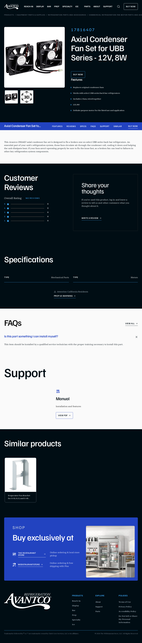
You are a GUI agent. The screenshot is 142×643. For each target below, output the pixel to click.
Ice (73, 624)
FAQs (93, 126)
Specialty (76, 620)
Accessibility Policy (127, 611)
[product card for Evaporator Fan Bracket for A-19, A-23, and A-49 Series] (20, 480)
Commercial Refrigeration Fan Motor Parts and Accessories (94, 15)
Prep (74, 615)
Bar (73, 610)
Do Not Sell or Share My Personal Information (128, 619)
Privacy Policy (125, 607)
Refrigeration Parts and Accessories (41, 15)
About (98, 602)
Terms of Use (125, 602)
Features (57, 126)
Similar (118, 126)
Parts (97, 611)
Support (104, 126)
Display (75, 606)
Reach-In (76, 601)
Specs (83, 126)
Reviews (71, 126)
